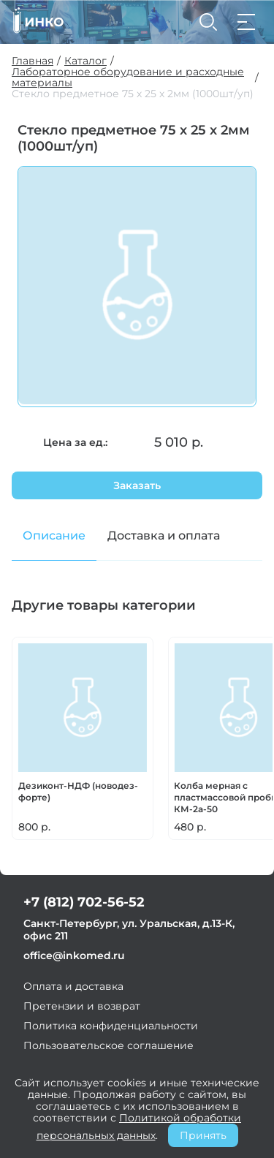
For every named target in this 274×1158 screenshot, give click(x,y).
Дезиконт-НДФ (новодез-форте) (78, 791)
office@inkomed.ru (74, 955)
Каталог (85, 61)
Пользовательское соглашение (108, 1045)
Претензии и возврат (81, 1006)
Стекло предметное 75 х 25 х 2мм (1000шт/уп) (133, 93)
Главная (32, 61)
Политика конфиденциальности (110, 1025)
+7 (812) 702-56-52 (84, 902)
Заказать (137, 485)
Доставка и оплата (163, 535)
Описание (54, 535)
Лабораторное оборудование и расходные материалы (128, 77)
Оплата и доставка (73, 986)
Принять (203, 1135)
